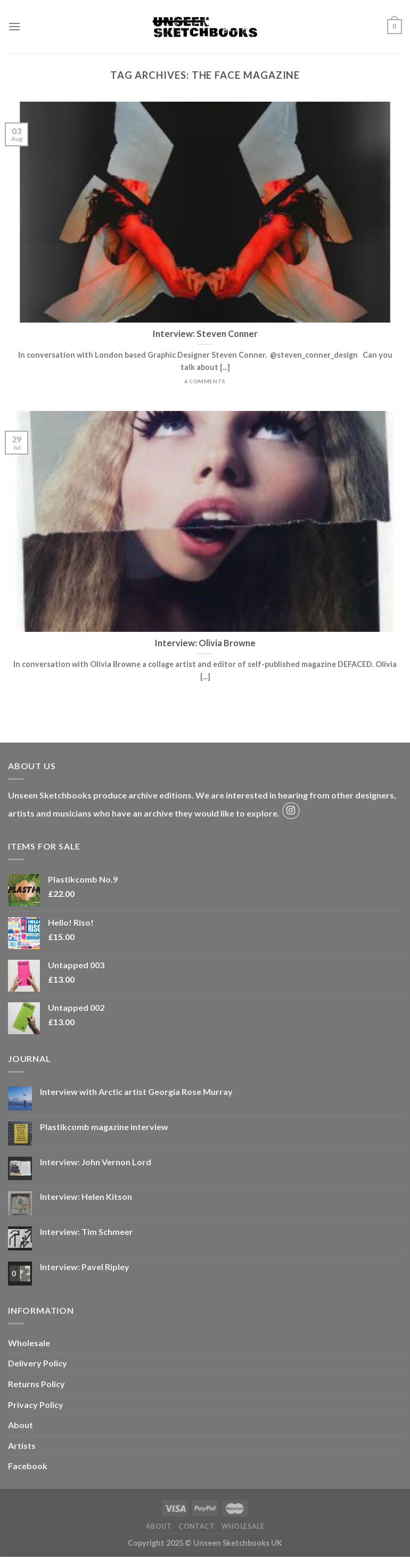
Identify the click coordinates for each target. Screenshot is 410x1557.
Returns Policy (36, 1384)
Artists (22, 1445)
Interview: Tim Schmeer (86, 1231)
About (20, 1425)
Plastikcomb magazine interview (104, 1127)
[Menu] (14, 26)
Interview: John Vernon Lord (95, 1162)
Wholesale (29, 1343)
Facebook (27, 1466)
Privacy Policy (35, 1404)
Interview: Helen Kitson (86, 1196)
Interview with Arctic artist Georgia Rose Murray (136, 1091)
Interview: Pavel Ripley (84, 1267)
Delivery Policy (37, 1363)
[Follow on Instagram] (291, 811)
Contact (196, 1526)
